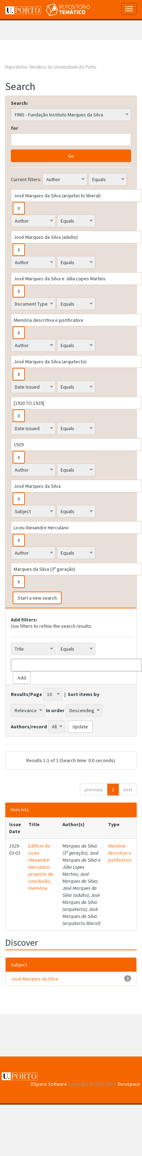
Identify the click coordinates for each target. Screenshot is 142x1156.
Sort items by (83, 694)
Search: (19, 103)
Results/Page (26, 694)
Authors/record (29, 726)
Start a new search (37, 598)
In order (55, 710)
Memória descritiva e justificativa (119, 853)
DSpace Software (49, 1084)
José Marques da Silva (34, 979)
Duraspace (129, 1084)
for (14, 128)
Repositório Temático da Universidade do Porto (50, 67)
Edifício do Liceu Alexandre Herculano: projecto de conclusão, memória (40, 867)
